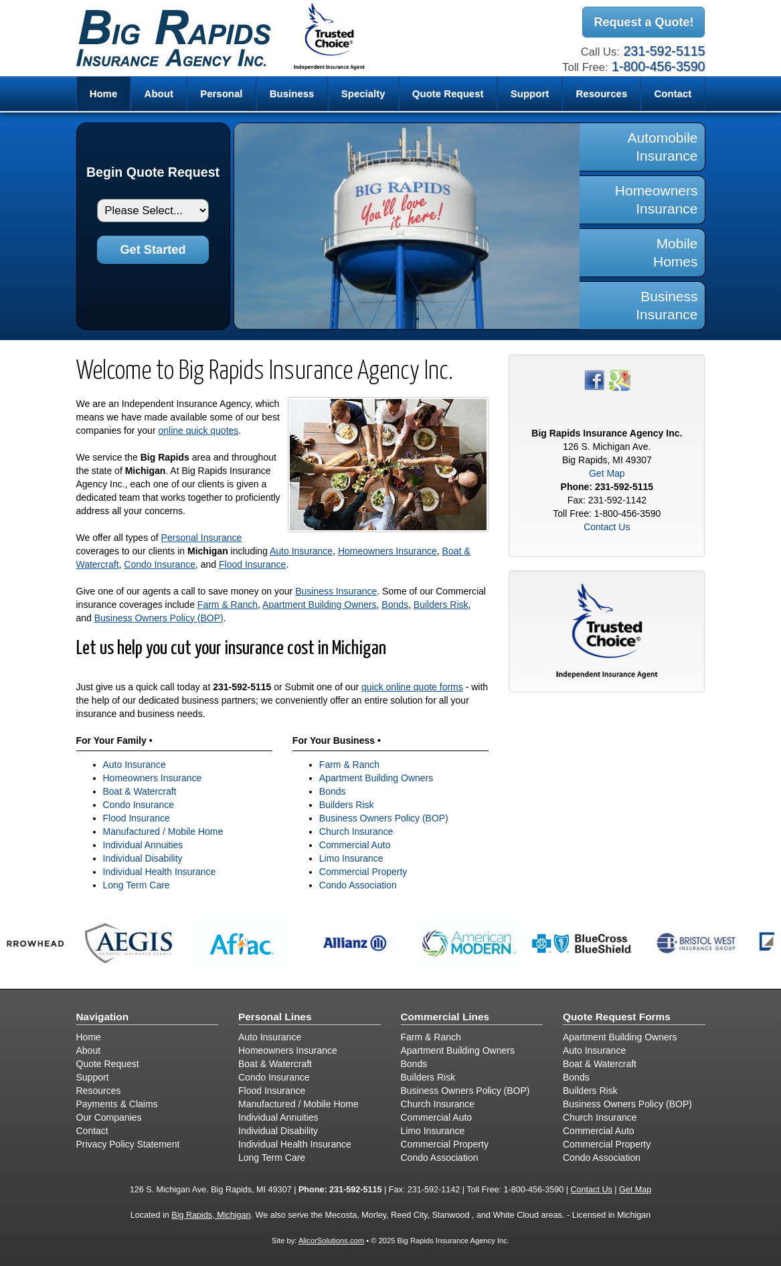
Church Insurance (356, 831)
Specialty (363, 93)
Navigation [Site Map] (102, 1016)
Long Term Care (136, 885)
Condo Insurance (159, 564)
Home (104, 93)
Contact (673, 93)
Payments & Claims (117, 1104)
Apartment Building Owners (319, 604)
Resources (98, 1090)
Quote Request (107, 1063)
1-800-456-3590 (658, 66)
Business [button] (292, 93)
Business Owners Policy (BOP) (159, 618)
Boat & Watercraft (140, 791)
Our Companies (109, 1117)
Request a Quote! (643, 22)
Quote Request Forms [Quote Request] (617, 1016)
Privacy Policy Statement (128, 1144)
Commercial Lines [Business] (445, 1016)
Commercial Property (363, 871)
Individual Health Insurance (159, 871)
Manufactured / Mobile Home (163, 831)
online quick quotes (198, 430)
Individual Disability (143, 858)
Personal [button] (221, 93)
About (159, 93)
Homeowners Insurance (387, 551)
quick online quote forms (412, 687)
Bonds (394, 604)
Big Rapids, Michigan (210, 1215)
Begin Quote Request (153, 172)
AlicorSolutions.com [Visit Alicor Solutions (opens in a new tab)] (331, 1241)
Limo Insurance (351, 858)
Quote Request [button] (448, 93)
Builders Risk (441, 604)
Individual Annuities (143, 845)
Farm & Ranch (227, 604)
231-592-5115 (664, 51)
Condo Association (358, 885)
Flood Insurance (252, 564)
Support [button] (530, 93)
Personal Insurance (201, 537)
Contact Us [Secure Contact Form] (607, 527)
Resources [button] (602, 93)
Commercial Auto (355, 845)
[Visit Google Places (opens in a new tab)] (619, 379)
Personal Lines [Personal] (275, 1016)
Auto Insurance (301, 551)
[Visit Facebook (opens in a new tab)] (594, 379)
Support (92, 1077)
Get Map (607, 473)
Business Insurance (336, 591)
